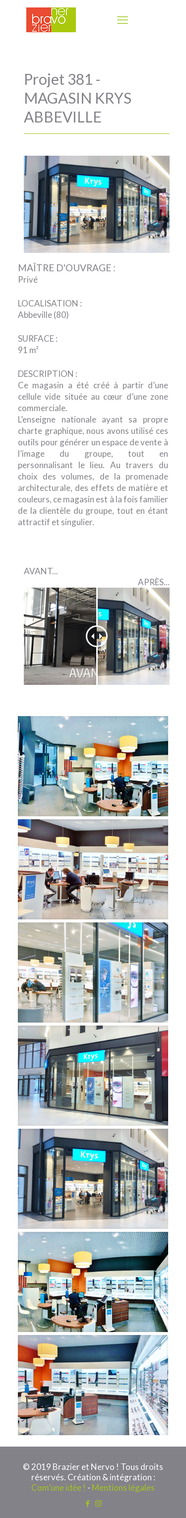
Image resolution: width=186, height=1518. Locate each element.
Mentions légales (123, 1487)
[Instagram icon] (98, 1503)
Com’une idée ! (58, 1487)
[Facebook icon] (88, 1503)
